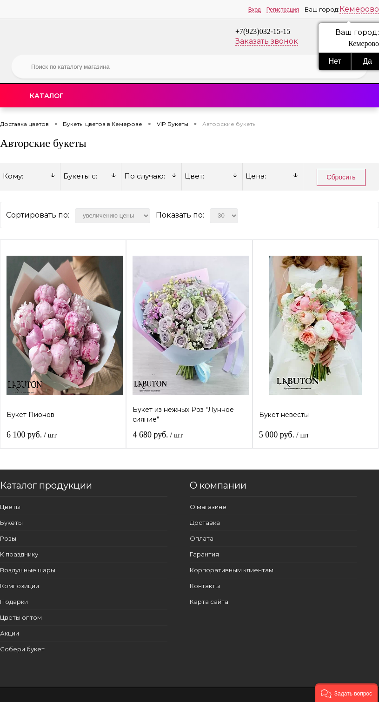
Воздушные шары (27, 570)
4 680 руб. (158, 434)
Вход (254, 10)
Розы (8, 538)
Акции (9, 633)
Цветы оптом (21, 617)
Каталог (46, 96)
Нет (334, 61)
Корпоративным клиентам (231, 570)
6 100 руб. (32, 434)
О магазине (208, 506)
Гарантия (204, 554)
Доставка (205, 522)
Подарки (14, 601)
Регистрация (282, 10)
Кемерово (359, 9)
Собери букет (22, 649)
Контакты (205, 585)
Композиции (19, 585)
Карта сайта (209, 601)
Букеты (11, 522)
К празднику (19, 554)
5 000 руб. (284, 434)
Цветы (10, 506)
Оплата (201, 538)
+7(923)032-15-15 (262, 31)
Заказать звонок (266, 41)
